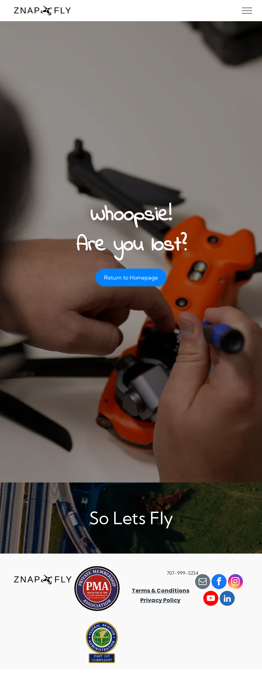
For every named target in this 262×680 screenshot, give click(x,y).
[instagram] (235, 582)
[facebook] (219, 582)
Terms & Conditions (160, 591)
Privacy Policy (160, 600)
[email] (202, 582)
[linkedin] (227, 599)
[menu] (247, 10)
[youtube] (210, 599)
